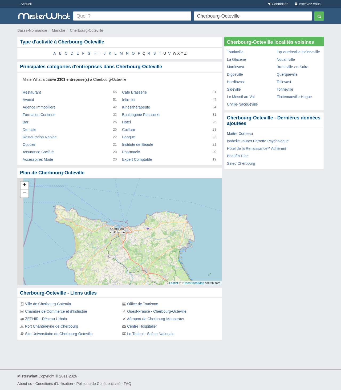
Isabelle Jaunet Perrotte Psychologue (258, 141)
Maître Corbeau (240, 133)
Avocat (28, 100)
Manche (58, 30)
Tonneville (285, 89)
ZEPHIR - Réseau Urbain (46, 319)
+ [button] (24, 186)
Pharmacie (131, 152)
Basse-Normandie (32, 30)
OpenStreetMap (193, 282)
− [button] (24, 194)
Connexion (278, 4)
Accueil (26, 4)
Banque (128, 137)
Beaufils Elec (238, 156)
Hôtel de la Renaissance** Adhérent (256, 148)
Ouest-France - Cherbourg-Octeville (156, 311)
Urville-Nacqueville (242, 104)
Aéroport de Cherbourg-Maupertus (155, 319)
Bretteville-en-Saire (292, 67)
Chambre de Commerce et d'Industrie (56, 311)
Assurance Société (38, 152)
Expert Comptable (137, 159)
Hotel (126, 122)
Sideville (234, 89)
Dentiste (29, 129)
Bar (26, 122)
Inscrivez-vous (307, 4)
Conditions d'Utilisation (54, 383)
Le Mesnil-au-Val (241, 97)
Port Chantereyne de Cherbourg (51, 326)
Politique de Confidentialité (98, 383)
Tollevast (284, 82)
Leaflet (173, 282)
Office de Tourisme (142, 304)
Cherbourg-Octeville (86, 30)
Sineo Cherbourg (241, 163)
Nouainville (286, 59)
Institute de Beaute (137, 144)
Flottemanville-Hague (294, 97)
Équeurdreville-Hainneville (298, 52)
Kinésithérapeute (136, 107)
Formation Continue (39, 114)
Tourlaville (235, 52)
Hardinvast (236, 82)
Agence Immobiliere (39, 107)
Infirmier (129, 100)
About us (24, 383)
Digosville (235, 74)
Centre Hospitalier (142, 326)
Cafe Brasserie (134, 92)
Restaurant (32, 92)
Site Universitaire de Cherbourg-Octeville (59, 334)
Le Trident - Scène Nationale (150, 334)
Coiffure (128, 129)
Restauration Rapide (40, 137)
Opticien (29, 144)
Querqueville (287, 74)
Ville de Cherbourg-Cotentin (48, 304)
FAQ (127, 383)
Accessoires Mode (38, 159)
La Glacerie (236, 59)
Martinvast (235, 67)
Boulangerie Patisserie (140, 114)
